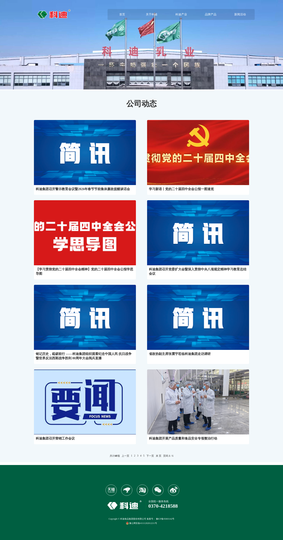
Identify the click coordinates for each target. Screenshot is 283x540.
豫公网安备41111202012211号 (141, 523)
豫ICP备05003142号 (165, 519)
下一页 (150, 456)
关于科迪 (151, 14)
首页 (122, 14)
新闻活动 (240, 14)
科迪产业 (181, 14)
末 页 (159, 456)
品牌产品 (210, 14)
